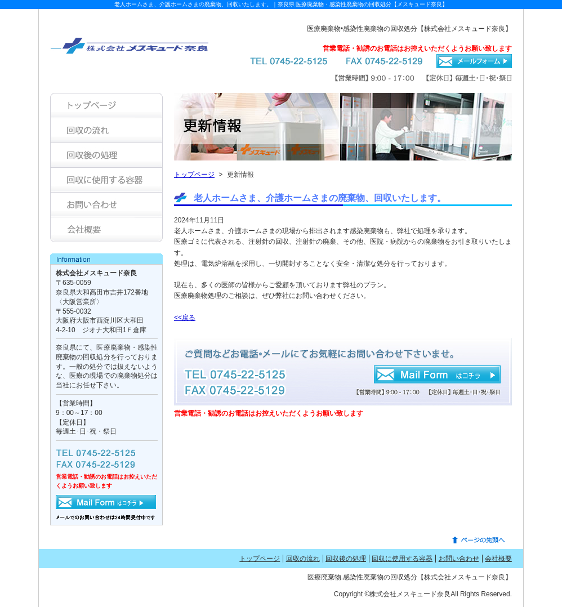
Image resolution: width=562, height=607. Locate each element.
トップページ (194, 174)
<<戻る (184, 318)
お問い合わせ (459, 559)
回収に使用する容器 (402, 559)
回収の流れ (303, 559)
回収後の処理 (345, 559)
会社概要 (498, 559)
